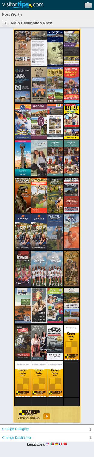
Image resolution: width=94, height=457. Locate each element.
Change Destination (17, 437)
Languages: (36, 444)
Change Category (15, 429)
